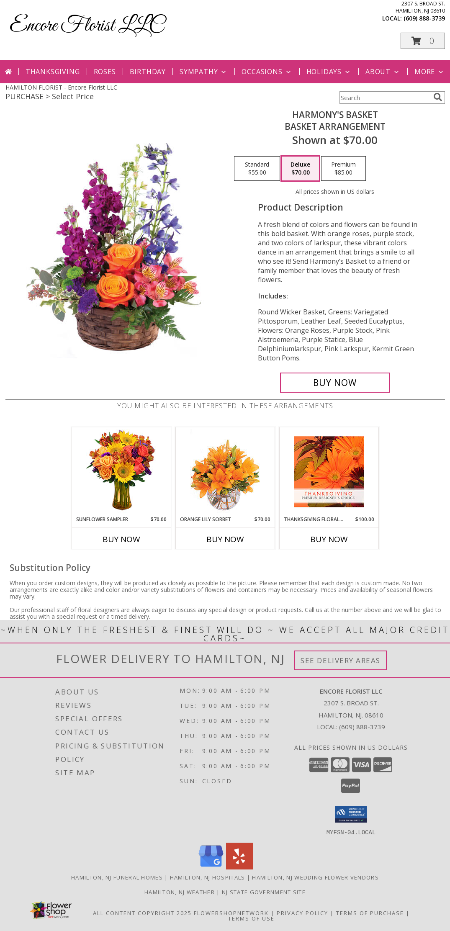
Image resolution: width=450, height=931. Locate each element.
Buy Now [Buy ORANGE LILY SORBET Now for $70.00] (225, 539)
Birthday (148, 71)
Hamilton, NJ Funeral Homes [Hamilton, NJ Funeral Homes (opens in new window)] (117, 877)
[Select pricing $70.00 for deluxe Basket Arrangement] (300, 169)
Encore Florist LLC (87, 26)
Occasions (267, 71)
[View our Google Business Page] (211, 867)
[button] (423, 41)
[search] (438, 97)
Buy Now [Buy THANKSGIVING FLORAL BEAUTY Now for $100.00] (329, 539)
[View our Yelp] (239, 867)
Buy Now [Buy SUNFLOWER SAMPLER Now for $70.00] (121, 539)
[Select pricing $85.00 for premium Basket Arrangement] (343, 169)
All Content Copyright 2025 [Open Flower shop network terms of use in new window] (142, 912)
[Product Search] (384, 97)
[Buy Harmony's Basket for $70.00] (335, 383)
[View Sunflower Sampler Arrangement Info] (121, 471)
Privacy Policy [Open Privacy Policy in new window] (302, 912)
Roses (105, 71)
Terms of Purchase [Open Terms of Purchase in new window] (370, 912)
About (383, 71)
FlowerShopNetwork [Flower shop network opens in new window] (231, 912)
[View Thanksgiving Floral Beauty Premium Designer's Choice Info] (329, 471)
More (429, 71)
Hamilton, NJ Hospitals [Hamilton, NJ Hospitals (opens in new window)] (207, 877)
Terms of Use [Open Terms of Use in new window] (251, 918)
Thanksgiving (53, 71)
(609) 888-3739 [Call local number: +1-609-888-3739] (424, 18)
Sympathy (204, 71)
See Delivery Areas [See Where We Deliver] (341, 660)
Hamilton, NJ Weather (179, 891)
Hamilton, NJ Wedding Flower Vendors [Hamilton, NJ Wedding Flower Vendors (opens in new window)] (315, 877)
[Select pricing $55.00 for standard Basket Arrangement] (257, 169)
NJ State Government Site (264, 891)
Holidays (329, 71)
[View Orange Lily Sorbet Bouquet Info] (225, 471)
